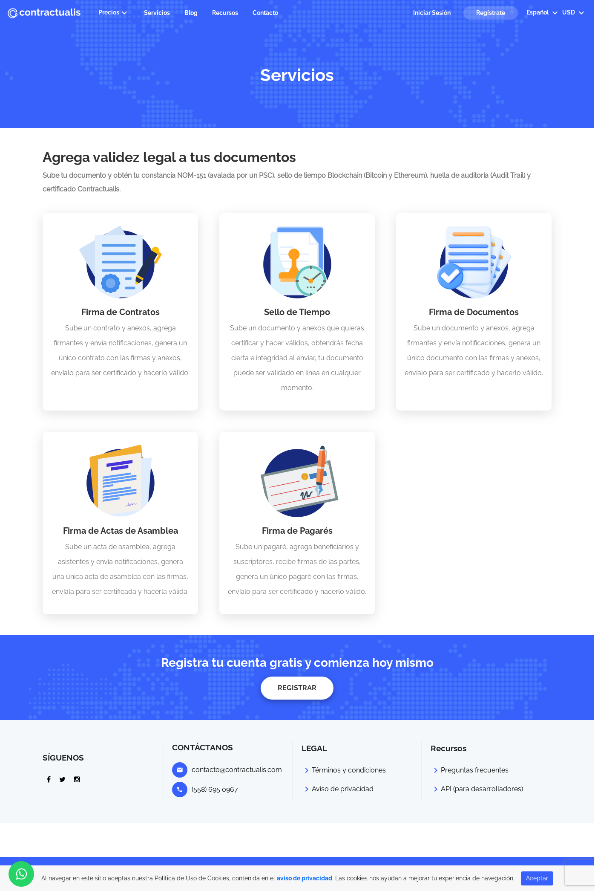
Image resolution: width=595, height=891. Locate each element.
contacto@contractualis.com (237, 770)
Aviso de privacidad (343, 789)
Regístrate (490, 12)
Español (543, 13)
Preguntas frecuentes (475, 770)
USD (574, 13)
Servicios (157, 12)
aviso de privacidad (304, 878)
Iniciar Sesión (432, 12)
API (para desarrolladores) (482, 789)
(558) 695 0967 (215, 789)
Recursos (225, 12)
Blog (191, 12)
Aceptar (537, 878)
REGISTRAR (297, 688)
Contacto (265, 12)
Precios (113, 13)
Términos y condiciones (349, 770)
